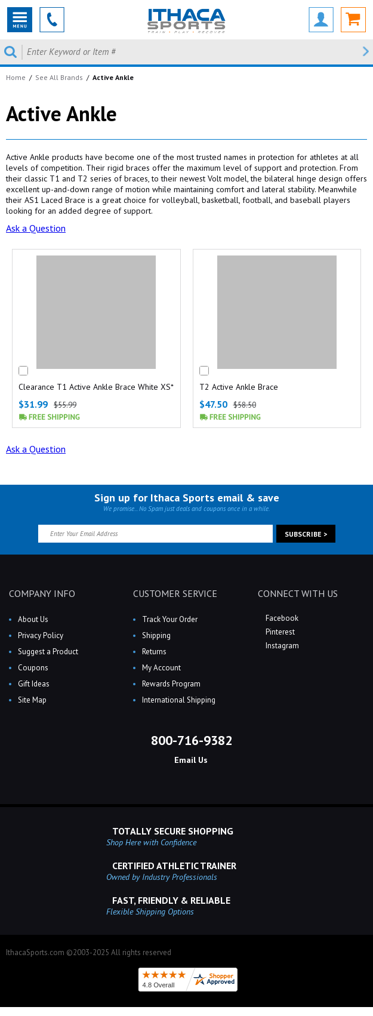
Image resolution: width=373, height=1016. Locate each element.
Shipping (156, 635)
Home (16, 77)
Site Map (32, 700)
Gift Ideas (34, 684)
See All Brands (59, 77)
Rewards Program (171, 684)
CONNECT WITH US (298, 593)
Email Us (190, 760)
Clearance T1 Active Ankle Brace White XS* (96, 386)
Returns (154, 651)
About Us (33, 619)
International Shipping (178, 700)
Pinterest (279, 632)
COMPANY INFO (42, 593)
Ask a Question (36, 228)
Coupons (33, 668)
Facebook (281, 618)
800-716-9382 (189, 740)
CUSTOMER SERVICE (175, 593)
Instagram (281, 646)
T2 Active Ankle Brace (238, 386)
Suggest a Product (48, 651)
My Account (161, 668)
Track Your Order (170, 619)
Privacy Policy (40, 635)
